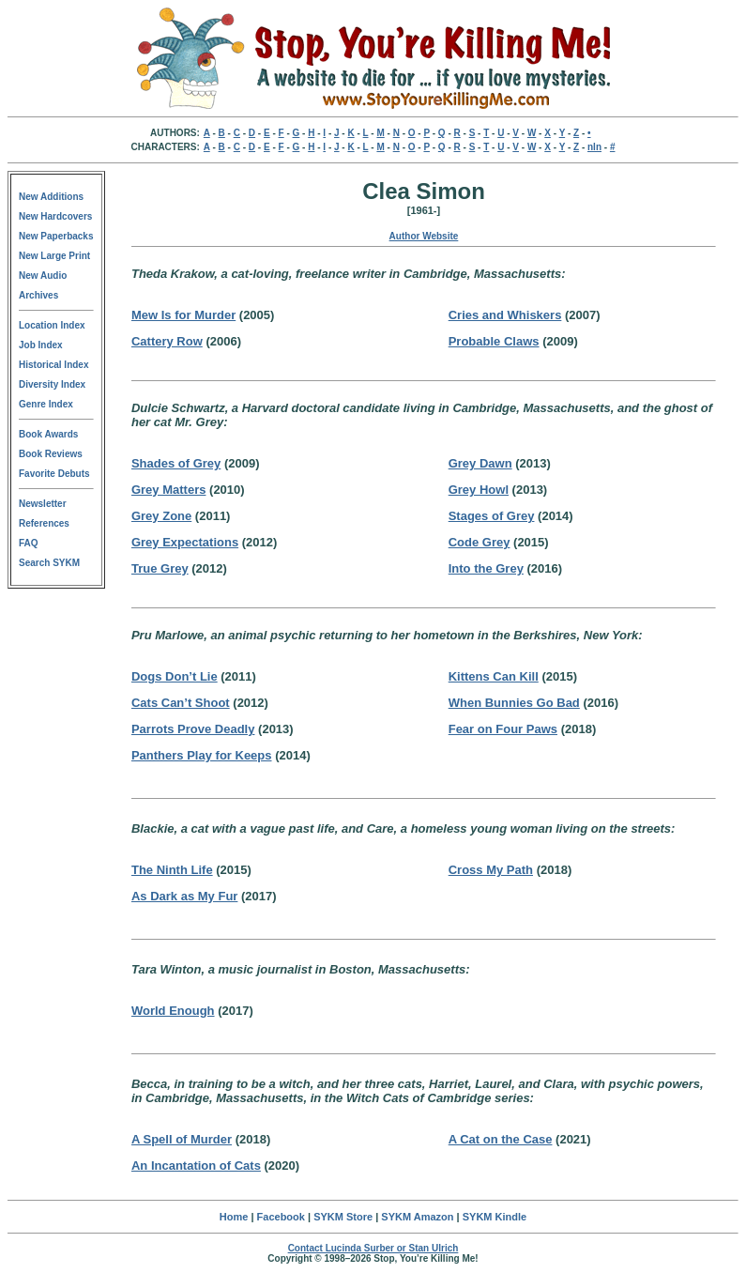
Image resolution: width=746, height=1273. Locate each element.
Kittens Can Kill (494, 676)
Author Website (424, 236)
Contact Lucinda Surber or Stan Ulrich (373, 1248)
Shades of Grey (176, 463)
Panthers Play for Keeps (201, 755)
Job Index (41, 345)
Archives (38, 295)
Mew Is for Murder (183, 315)
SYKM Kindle (494, 1216)
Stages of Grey (492, 516)
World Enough (173, 1011)
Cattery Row (167, 341)
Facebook (281, 1216)
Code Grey (479, 542)
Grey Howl (479, 490)
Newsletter (43, 503)
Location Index (52, 325)
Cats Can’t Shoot (180, 703)
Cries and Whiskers (505, 315)
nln (594, 147)
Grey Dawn (480, 463)
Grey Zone (161, 516)
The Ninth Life (172, 870)
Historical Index (53, 365)
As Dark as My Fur (184, 896)
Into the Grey (486, 568)
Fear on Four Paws (503, 729)
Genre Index (46, 404)
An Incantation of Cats (196, 1165)
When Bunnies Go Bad (514, 703)
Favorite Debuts (54, 473)
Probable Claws (494, 341)
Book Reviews (51, 454)
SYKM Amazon (417, 1216)
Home (234, 1216)
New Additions (51, 197)
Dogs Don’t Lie (174, 676)
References (44, 523)
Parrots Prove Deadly (193, 729)
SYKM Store (343, 1216)
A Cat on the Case (501, 1139)
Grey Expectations (184, 542)
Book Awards (48, 434)
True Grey (160, 568)
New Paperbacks (56, 236)
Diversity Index (52, 384)
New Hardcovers (55, 216)
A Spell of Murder (181, 1139)
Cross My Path (491, 870)
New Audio (43, 275)
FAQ (28, 543)
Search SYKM (49, 563)
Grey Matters (168, 490)
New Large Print (54, 256)
